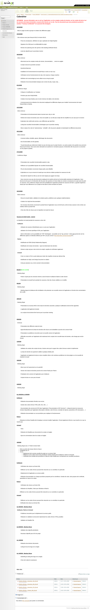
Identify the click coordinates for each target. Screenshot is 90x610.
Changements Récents (13, 7)
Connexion (87, 5)
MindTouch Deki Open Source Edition (78, 608)
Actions (83, 581)
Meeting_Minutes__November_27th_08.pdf (28, 587)
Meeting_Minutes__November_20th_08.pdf (28, 584)
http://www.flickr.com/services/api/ (62, 235)
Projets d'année (28, 14)
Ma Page (4, 7)
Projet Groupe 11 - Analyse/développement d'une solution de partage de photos (56, 14)
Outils (21, 7)
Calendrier (3, 10)
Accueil (18, 14)
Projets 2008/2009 (36, 14)
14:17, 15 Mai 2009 (75, 9)
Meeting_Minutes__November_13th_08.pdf (28, 581)
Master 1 (22, 14)
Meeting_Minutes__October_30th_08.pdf (28, 590)
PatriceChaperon (77, 581)
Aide (27, 7)
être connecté (25, 600)
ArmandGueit (84, 9)
